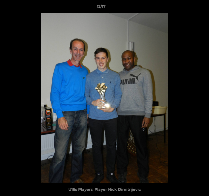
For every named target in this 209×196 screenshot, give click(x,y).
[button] (189, 7)
